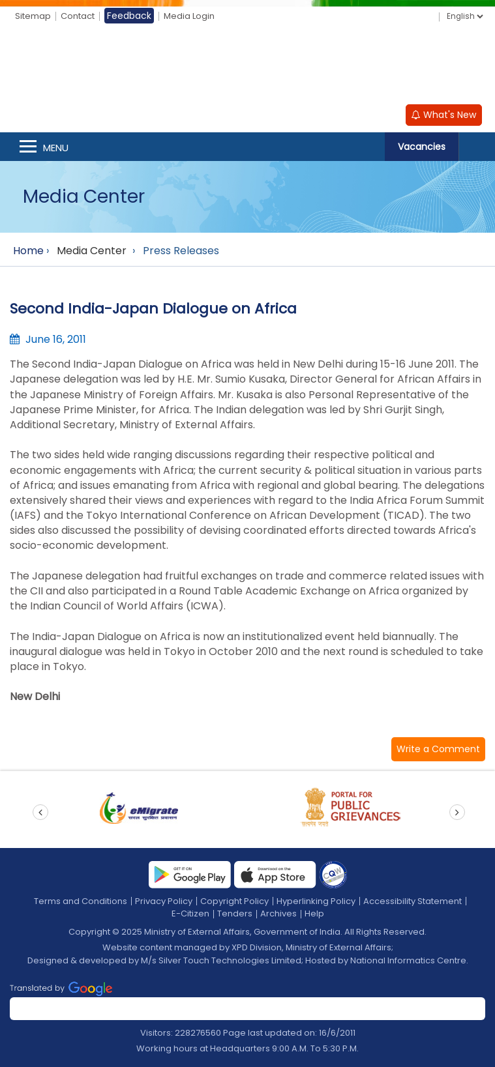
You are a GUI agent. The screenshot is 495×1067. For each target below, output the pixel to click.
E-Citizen (190, 913)
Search (476, 146)
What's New (444, 114)
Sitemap (33, 16)
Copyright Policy (234, 901)
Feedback (129, 15)
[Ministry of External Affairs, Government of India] (248, 65)
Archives (278, 913)
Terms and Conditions (80, 901)
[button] (438, 749)
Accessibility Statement (412, 901)
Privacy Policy (163, 901)
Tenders (234, 913)
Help (314, 913)
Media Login (189, 16)
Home (28, 250)
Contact (78, 16)
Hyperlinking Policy (316, 901)
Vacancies (421, 146)
